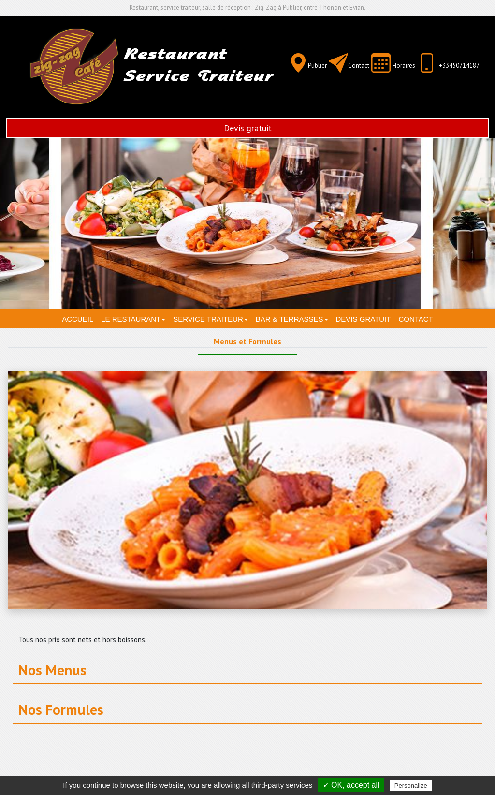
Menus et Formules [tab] (247, 341)
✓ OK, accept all (351, 785)
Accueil (77, 319)
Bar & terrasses (292, 319)
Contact (358, 65)
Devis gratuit (248, 127)
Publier (317, 65)
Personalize (410, 785)
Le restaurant (133, 319)
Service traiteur (210, 319)
